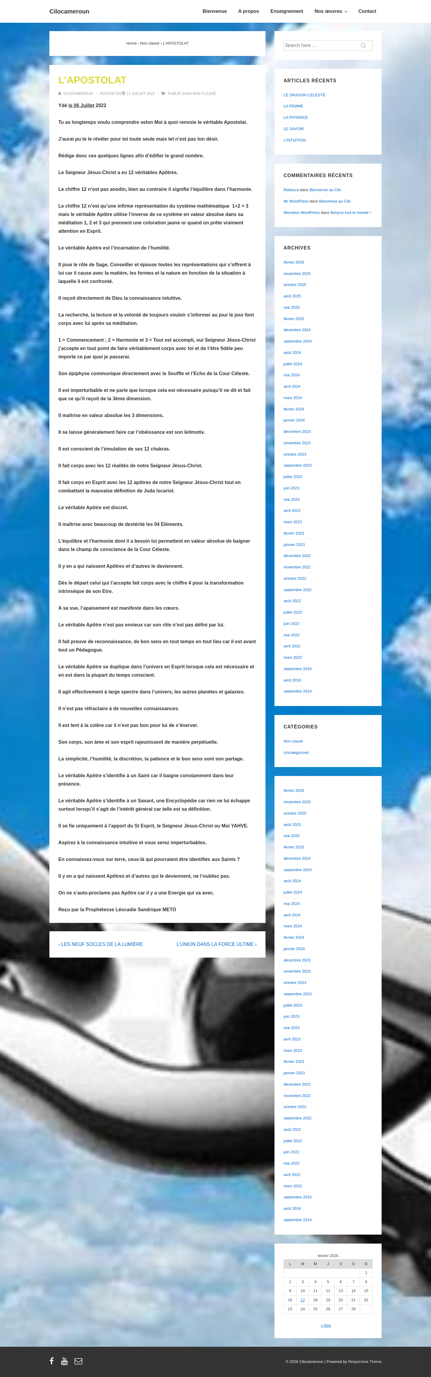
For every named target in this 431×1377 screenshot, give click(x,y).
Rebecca (291, 190)
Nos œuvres (332, 11)
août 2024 (292, 352)
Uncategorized (296, 752)
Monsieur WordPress (301, 212)
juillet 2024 (292, 364)
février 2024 (293, 409)
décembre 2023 (296, 431)
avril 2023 (291, 510)
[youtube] (65, 1363)
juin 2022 (291, 623)
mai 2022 (291, 635)
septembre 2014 (297, 691)
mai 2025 (291, 307)
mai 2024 (291, 375)
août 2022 (292, 601)
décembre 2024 (296, 330)
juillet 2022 (292, 612)
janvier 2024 (294, 420)
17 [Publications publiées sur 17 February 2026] (303, 1300)
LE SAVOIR (293, 129)
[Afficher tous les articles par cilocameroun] (76, 94)
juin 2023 (291, 488)
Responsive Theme (365, 1361)
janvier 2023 (294, 544)
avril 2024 (291, 386)
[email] (79, 1363)
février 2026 (293, 262)
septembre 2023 (297, 465)
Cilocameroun (69, 11)
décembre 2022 (296, 555)
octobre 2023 (294, 454)
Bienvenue (215, 11)
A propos (248, 11)
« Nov (326, 1325)
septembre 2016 (297, 669)
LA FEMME (293, 106)
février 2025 (293, 319)
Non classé (204, 94)
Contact (367, 11)
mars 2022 (292, 657)
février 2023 (293, 533)
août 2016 (292, 680)
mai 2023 (291, 499)
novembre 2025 (296, 273)
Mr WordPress (295, 201)
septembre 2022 (297, 590)
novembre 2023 (296, 443)
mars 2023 (292, 522)
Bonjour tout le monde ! (350, 212)
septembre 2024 (297, 341)
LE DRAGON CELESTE (304, 95)
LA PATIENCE (295, 117)
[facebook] (53, 1363)
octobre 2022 (294, 578)
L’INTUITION (294, 140)
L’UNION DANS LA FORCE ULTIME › (217, 944)
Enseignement (287, 11)
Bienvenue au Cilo (325, 190)
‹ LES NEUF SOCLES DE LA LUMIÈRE (100, 944)
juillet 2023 (292, 476)
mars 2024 (292, 397)
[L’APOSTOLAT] (140, 94)
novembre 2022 (296, 567)
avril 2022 (291, 646)
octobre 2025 (294, 284)
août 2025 (292, 296)
